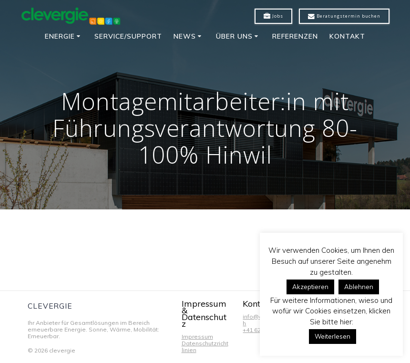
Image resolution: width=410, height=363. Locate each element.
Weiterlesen (332, 336)
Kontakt (347, 36)
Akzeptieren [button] (310, 286)
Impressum (197, 336)
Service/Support (128, 36)
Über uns (234, 36)
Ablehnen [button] (358, 286)
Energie (60, 36)
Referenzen (295, 36)
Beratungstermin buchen (344, 16)
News (185, 36)
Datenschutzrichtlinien (205, 346)
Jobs (273, 16)
